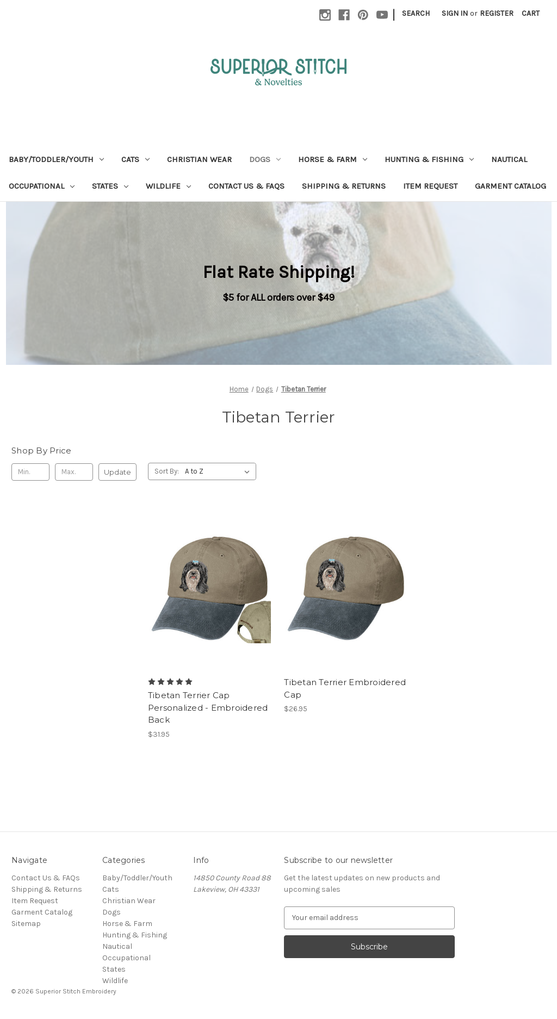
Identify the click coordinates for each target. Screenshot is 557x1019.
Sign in (455, 13)
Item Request (430, 186)
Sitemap (26, 923)
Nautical (509, 159)
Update (117, 472)
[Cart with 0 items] (531, 13)
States (110, 186)
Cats (135, 159)
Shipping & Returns (344, 186)
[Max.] (74, 472)
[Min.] (30, 472)
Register (496, 13)
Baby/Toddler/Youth (56, 159)
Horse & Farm (332, 159)
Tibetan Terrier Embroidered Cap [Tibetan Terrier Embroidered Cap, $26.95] (345, 688)
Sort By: (166, 471)
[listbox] (219, 471)
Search (416, 13)
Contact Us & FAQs (246, 186)
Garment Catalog (510, 186)
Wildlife (168, 186)
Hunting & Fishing (429, 159)
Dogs (265, 159)
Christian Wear (199, 159)
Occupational (42, 186)
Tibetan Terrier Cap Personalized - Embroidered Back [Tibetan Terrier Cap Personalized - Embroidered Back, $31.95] (208, 707)
